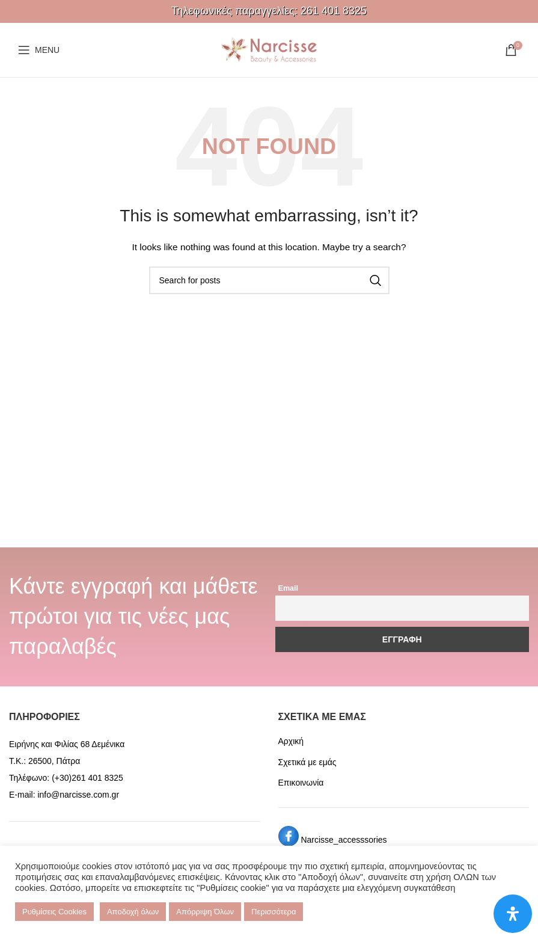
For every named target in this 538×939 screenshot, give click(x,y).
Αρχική (291, 741)
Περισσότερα (273, 911)
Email (288, 588)
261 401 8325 (334, 11)
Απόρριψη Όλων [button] (205, 911)
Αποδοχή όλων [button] (133, 911)
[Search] (269, 280)
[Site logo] (268, 49)
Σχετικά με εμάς (307, 762)
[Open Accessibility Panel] (513, 913)
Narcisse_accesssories (344, 840)
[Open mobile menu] (39, 50)
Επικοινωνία (301, 782)
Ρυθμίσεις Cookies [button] (54, 911)
